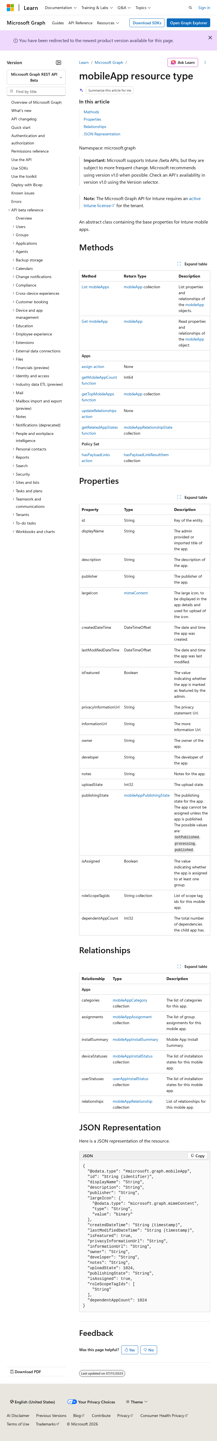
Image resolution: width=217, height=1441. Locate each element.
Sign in (204, 7)
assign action (93, 366)
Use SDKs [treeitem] (19, 168)
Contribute (101, 1415)
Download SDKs (147, 22)
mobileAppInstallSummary (135, 1039)
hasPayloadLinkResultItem (146, 454)
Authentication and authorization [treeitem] (28, 139)
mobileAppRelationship (132, 1101)
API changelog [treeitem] (23, 119)
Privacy (123, 1415)
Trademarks (46, 1424)
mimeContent (136, 592)
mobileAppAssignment (132, 1016)
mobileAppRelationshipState (148, 427)
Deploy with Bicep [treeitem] (26, 184)
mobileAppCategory (130, 1000)
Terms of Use (18, 1424)
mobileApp (133, 286)
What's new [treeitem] (21, 110)
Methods (91, 111)
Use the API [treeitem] (21, 159)
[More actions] (205, 62)
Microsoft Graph (109, 62)
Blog (77, 1415)
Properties (92, 119)
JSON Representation (102, 133)
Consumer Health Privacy (162, 1415)
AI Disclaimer (18, 1415)
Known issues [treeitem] (22, 193)
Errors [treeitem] (16, 201)
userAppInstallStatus (130, 1078)
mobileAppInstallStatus (133, 1056)
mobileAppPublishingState (147, 795)
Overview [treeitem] (24, 218)
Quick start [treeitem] (21, 127)
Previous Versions (51, 1415)
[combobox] (36, 77)
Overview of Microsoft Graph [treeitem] (36, 102)
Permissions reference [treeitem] (30, 151)
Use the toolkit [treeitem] (24, 176)
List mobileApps (95, 286)
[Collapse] (58, 62)
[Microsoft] (10, 7)
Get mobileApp (95, 321)
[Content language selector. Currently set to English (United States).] (32, 1402)
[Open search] (190, 8)
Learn (84, 62)
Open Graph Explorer (188, 22)
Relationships (95, 126)
